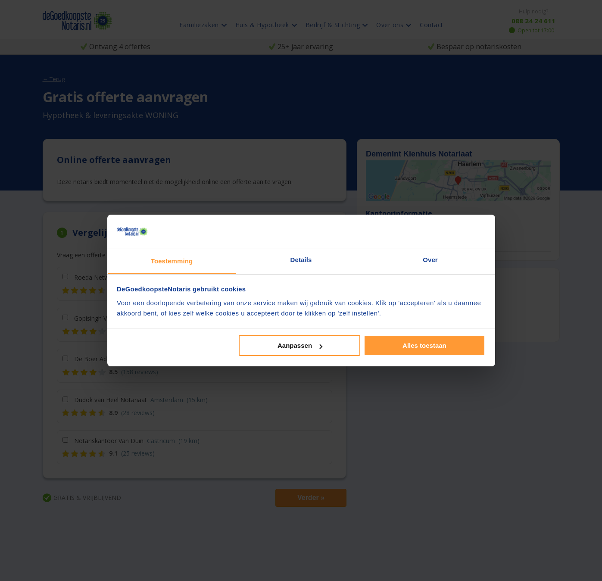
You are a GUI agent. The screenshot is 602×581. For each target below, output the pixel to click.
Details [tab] (301, 259)
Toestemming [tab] (172, 261)
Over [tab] (430, 259)
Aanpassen (300, 345)
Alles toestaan (424, 345)
